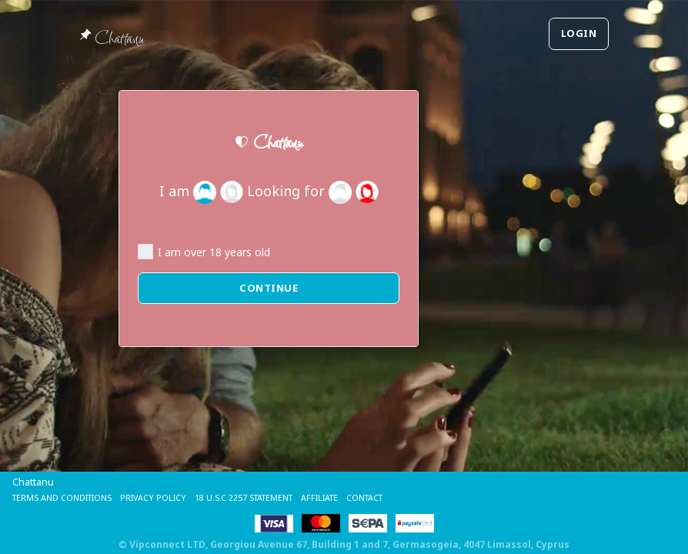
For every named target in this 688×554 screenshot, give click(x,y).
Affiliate (376, 497)
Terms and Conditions (72, 497)
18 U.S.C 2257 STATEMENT (285, 497)
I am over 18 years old (204, 251)
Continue (268, 288)
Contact (431, 497)
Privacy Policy (179, 497)
